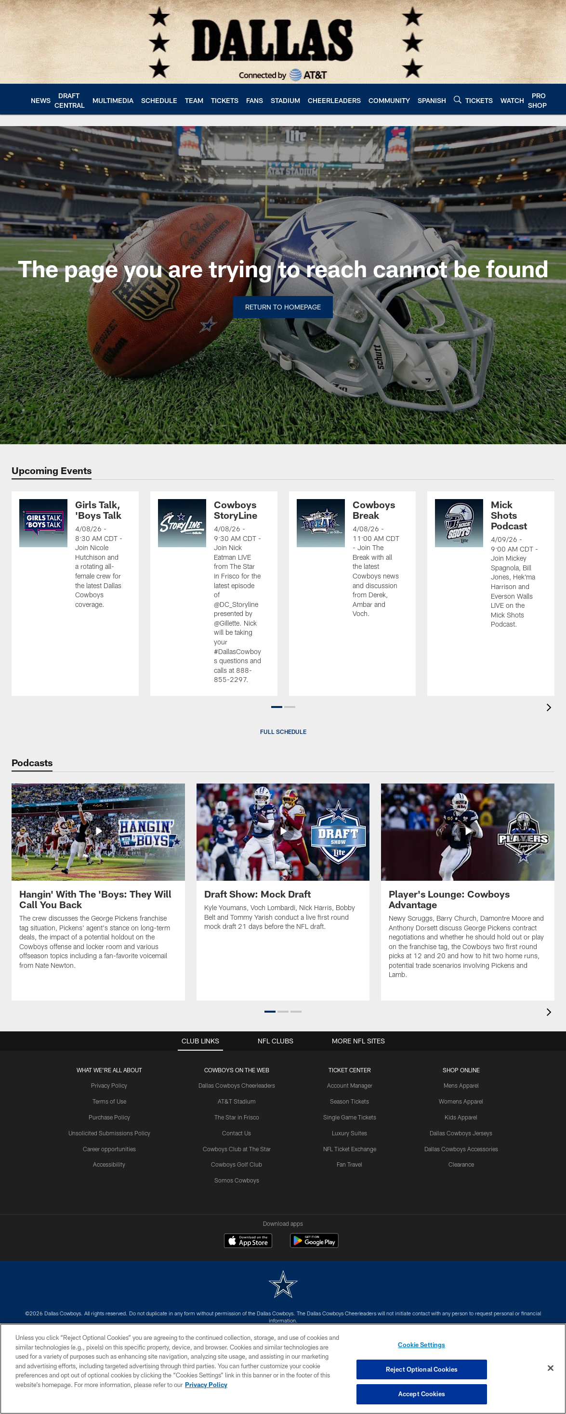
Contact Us (236, 1133)
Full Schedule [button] (283, 731)
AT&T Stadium (237, 1101)
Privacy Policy (109, 1085)
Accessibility (109, 1164)
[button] (276, 707)
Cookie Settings (421, 1345)
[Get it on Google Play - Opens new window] (314, 1245)
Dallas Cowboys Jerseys (461, 1133)
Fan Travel (349, 1164)
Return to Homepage (283, 307)
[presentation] (550, 709)
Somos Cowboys (236, 1180)
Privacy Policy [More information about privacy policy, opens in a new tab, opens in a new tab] (206, 1384)
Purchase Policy (109, 1117)
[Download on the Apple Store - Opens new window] (248, 1242)
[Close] (550, 1368)
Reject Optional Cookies (422, 1369)
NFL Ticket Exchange (349, 1148)
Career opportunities (109, 1148)
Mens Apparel (461, 1085)
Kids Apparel (461, 1117)
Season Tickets (349, 1101)
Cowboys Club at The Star (237, 1148)
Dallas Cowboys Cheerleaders (236, 1085)
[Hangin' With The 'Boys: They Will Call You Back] (98, 883)
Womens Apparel (461, 1101)
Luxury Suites (349, 1133)
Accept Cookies (421, 1394)
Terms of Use (109, 1101)
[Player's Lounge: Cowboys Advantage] (467, 887)
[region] (283, 1369)
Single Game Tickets (349, 1117)
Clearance (461, 1164)
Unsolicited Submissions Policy (109, 1133)
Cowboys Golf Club (236, 1164)
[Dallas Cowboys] (283, 1285)
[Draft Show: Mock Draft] (283, 863)
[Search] (457, 99)
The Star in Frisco (236, 1117)
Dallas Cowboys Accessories (461, 1148)
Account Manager (349, 1085)
